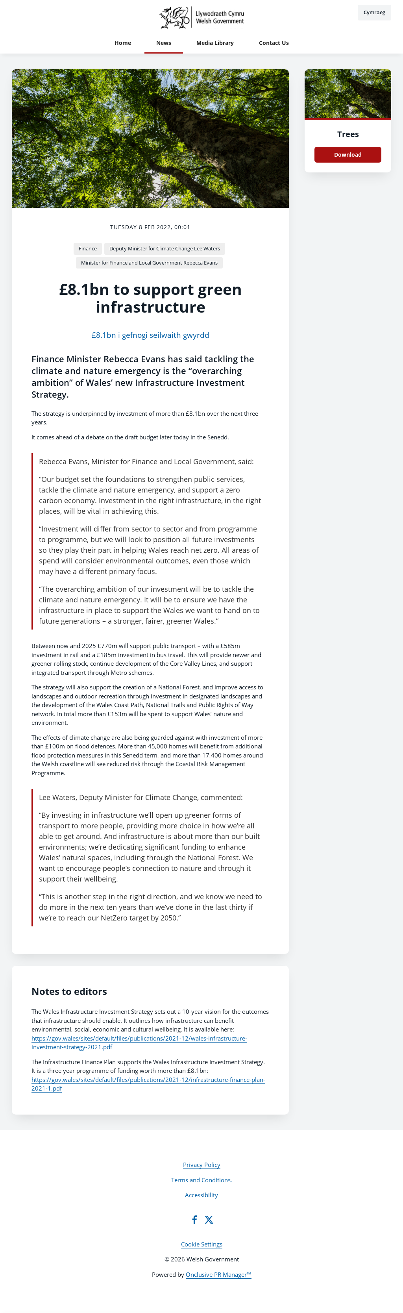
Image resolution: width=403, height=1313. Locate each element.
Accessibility (201, 1195)
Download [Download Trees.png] (348, 154)
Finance (88, 248)
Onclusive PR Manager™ (218, 1274)
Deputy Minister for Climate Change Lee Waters (164, 248)
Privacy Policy (201, 1165)
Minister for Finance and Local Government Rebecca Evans (149, 262)
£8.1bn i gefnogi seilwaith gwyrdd (150, 335)
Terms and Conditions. (201, 1180)
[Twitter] (209, 1219)
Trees (348, 134)
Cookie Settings (201, 1244)
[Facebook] (194, 1219)
